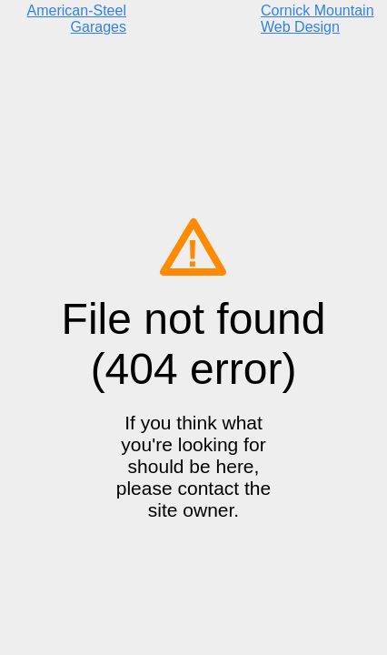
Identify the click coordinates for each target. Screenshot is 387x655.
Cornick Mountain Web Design (317, 19)
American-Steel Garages (76, 19)
